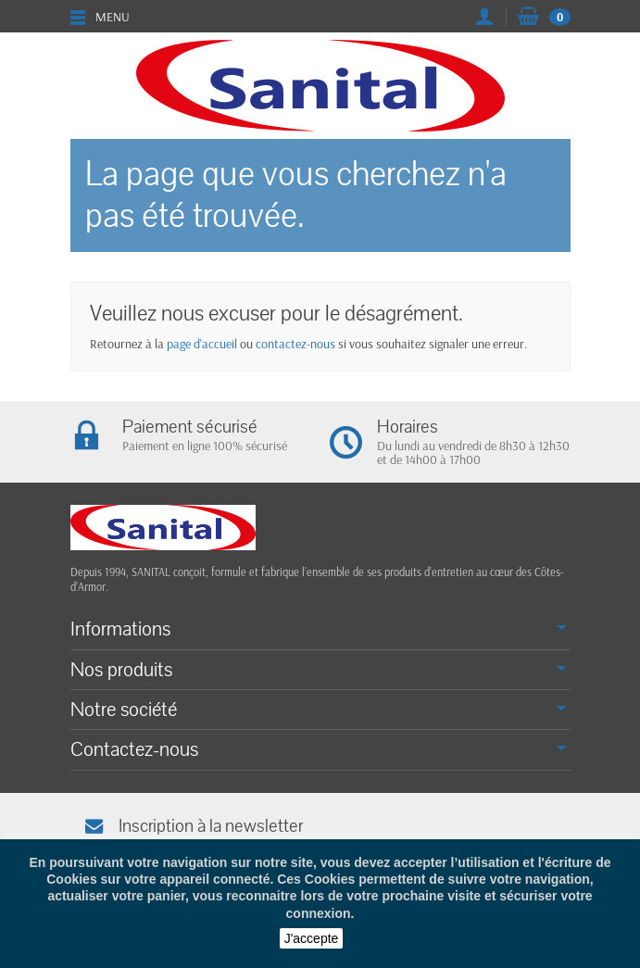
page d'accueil (202, 343)
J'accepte (311, 938)
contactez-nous (295, 343)
